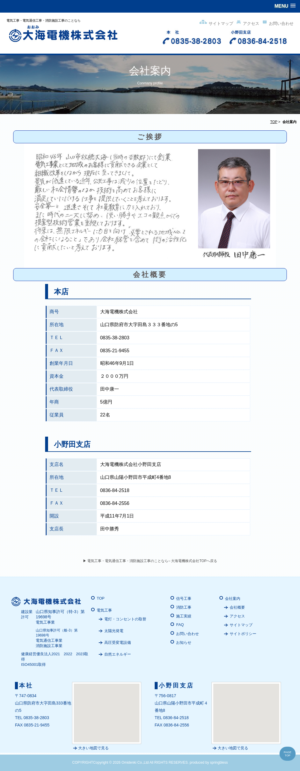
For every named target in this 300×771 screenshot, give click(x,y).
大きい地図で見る (93, 748)
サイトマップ (216, 23)
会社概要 (237, 607)
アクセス (246, 23)
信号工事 (183, 598)
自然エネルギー (117, 654)
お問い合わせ (277, 23)
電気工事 (104, 610)
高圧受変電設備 (117, 642)
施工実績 (183, 616)
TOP (273, 122)
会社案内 (232, 598)
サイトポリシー (243, 634)
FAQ (180, 624)
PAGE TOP (288, 753)
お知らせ (183, 642)
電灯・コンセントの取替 (125, 619)
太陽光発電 (113, 631)
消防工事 (183, 607)
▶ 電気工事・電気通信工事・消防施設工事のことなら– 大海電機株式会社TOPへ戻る (150, 561)
